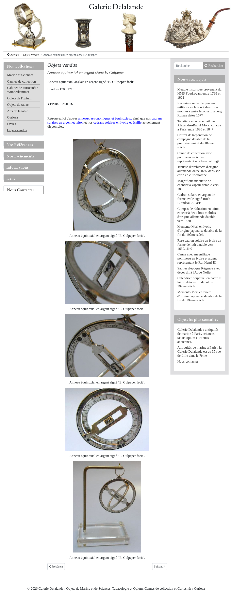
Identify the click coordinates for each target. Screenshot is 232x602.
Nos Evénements (20, 156)
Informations (17, 167)
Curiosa (12, 117)
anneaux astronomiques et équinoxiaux (105, 118)
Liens (10, 178)
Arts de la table (17, 111)
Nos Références (19, 144)
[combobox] (188, 65)
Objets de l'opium (19, 98)
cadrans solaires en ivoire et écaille (117, 122)
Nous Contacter (20, 190)
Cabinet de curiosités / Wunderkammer (22, 90)
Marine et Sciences (20, 75)
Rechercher (213, 65)
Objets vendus (17, 130)
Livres (11, 124)
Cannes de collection (21, 81)
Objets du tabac (18, 105)
